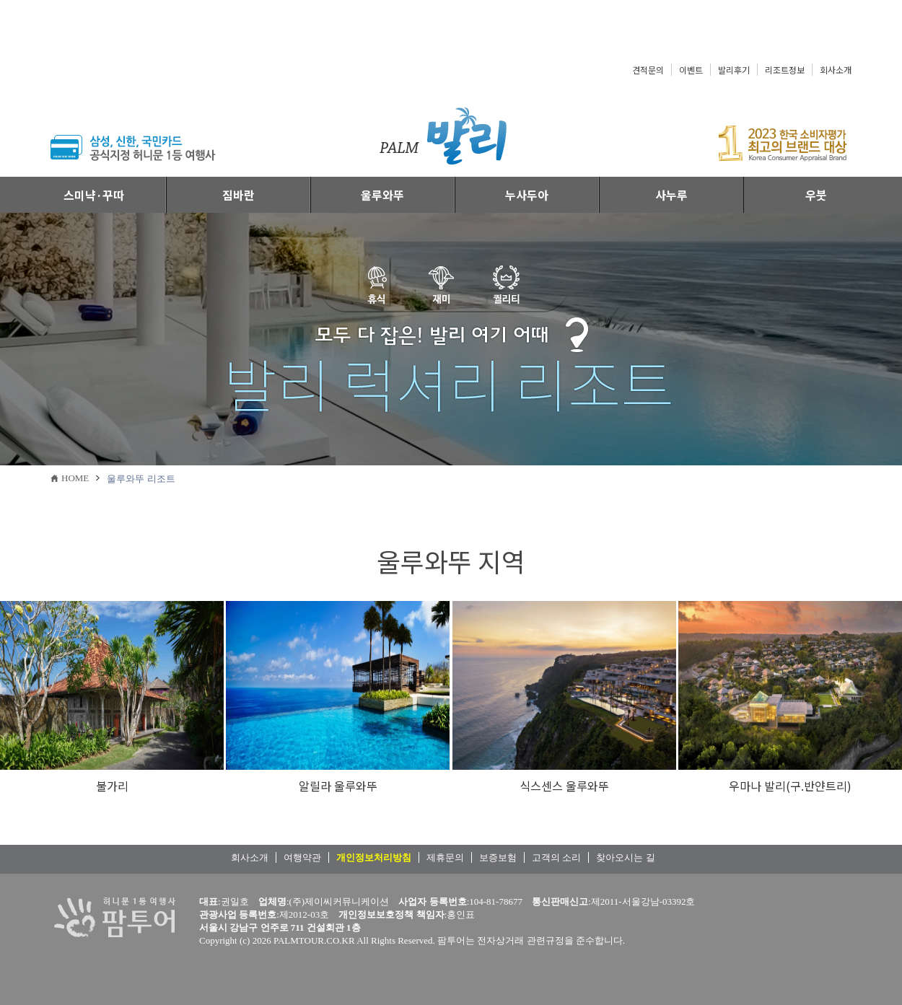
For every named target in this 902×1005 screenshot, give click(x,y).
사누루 (671, 194)
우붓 (816, 194)
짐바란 (238, 194)
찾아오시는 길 (625, 857)
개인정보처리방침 (373, 857)
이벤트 (691, 69)
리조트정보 (785, 69)
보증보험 (498, 857)
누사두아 (526, 194)
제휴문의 (445, 857)
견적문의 (648, 69)
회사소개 (835, 69)
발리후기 (734, 69)
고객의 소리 (556, 857)
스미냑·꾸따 (94, 194)
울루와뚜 (382, 194)
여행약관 (302, 857)
